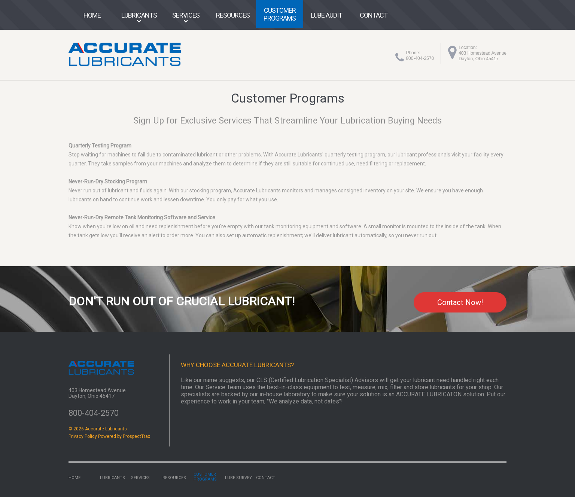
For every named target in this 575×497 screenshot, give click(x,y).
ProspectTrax (136, 436)
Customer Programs (280, 14)
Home (92, 15)
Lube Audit (326, 15)
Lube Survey (238, 478)
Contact (373, 15)
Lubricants (139, 15)
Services (186, 15)
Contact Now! (456, 302)
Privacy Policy (83, 436)
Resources (233, 15)
